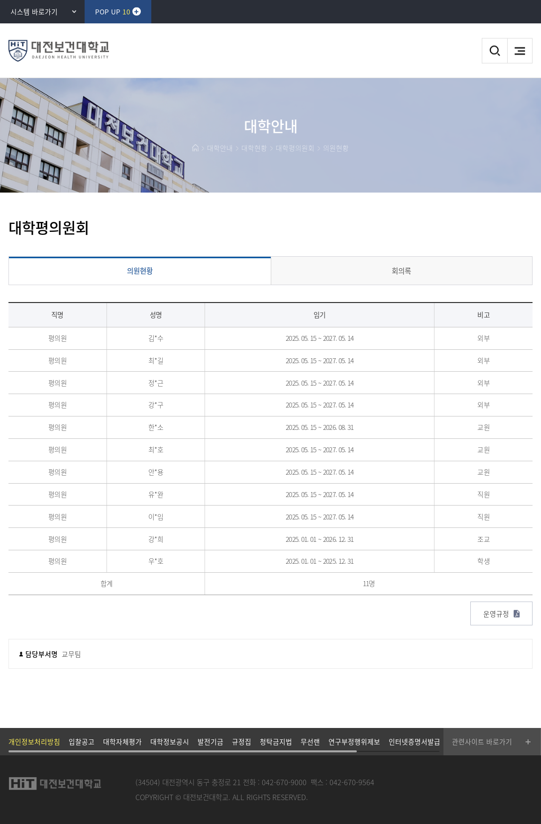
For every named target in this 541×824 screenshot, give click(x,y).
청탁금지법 (276, 741)
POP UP (112, 11)
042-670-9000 (284, 782)
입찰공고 (82, 741)
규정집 (241, 741)
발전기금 (210, 741)
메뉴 (520, 51)
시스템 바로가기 (34, 11)
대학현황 (254, 148)
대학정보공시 (169, 741)
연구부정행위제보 (354, 741)
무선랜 (310, 741)
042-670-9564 (351, 782)
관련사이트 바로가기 (482, 741)
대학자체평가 (122, 741)
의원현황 (336, 148)
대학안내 (220, 148)
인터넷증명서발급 (414, 741)
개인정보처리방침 (34, 741)
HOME (195, 147)
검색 (494, 51)
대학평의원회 (295, 148)
